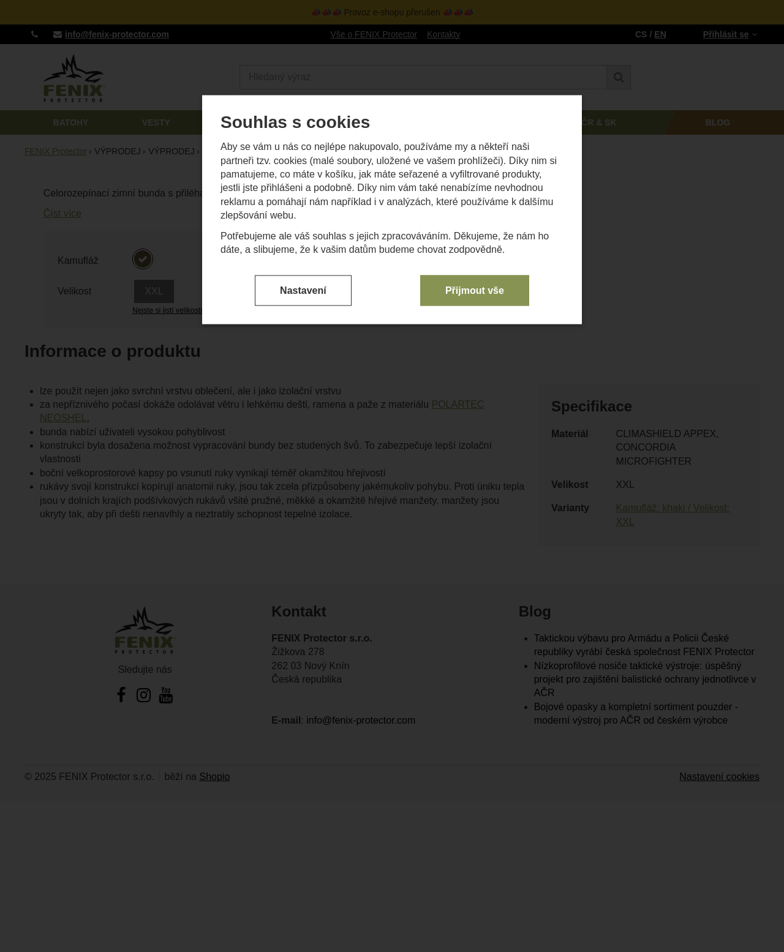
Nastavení (303, 290)
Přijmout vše (474, 290)
